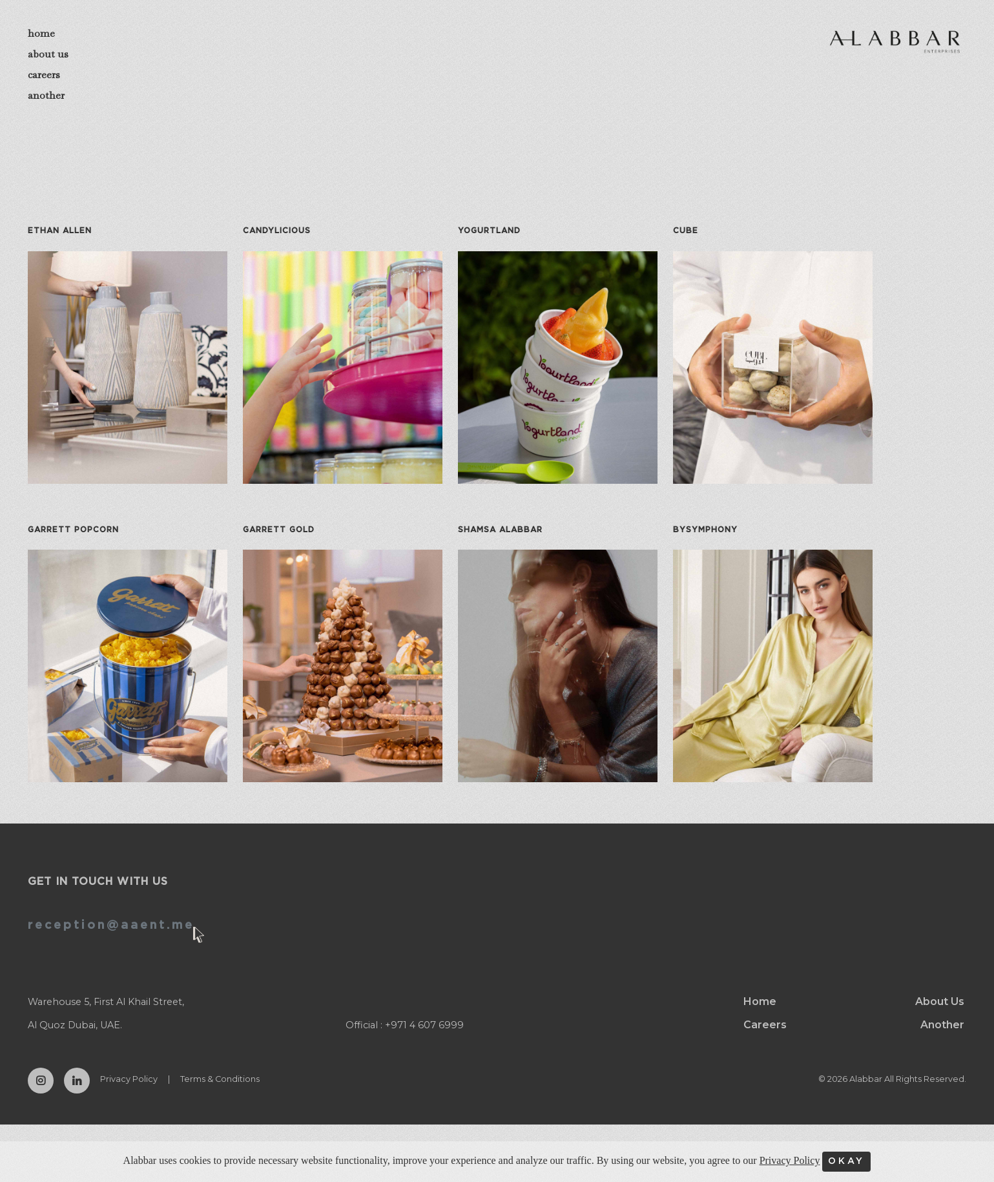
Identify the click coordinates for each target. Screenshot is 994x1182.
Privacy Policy (129, 1090)
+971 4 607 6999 (424, 1036)
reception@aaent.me (111, 937)
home (41, 33)
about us (48, 54)
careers (44, 74)
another (46, 95)
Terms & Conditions (220, 1090)
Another (942, 1036)
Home (759, 1013)
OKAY (846, 1161)
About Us (939, 1013)
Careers (765, 1036)
